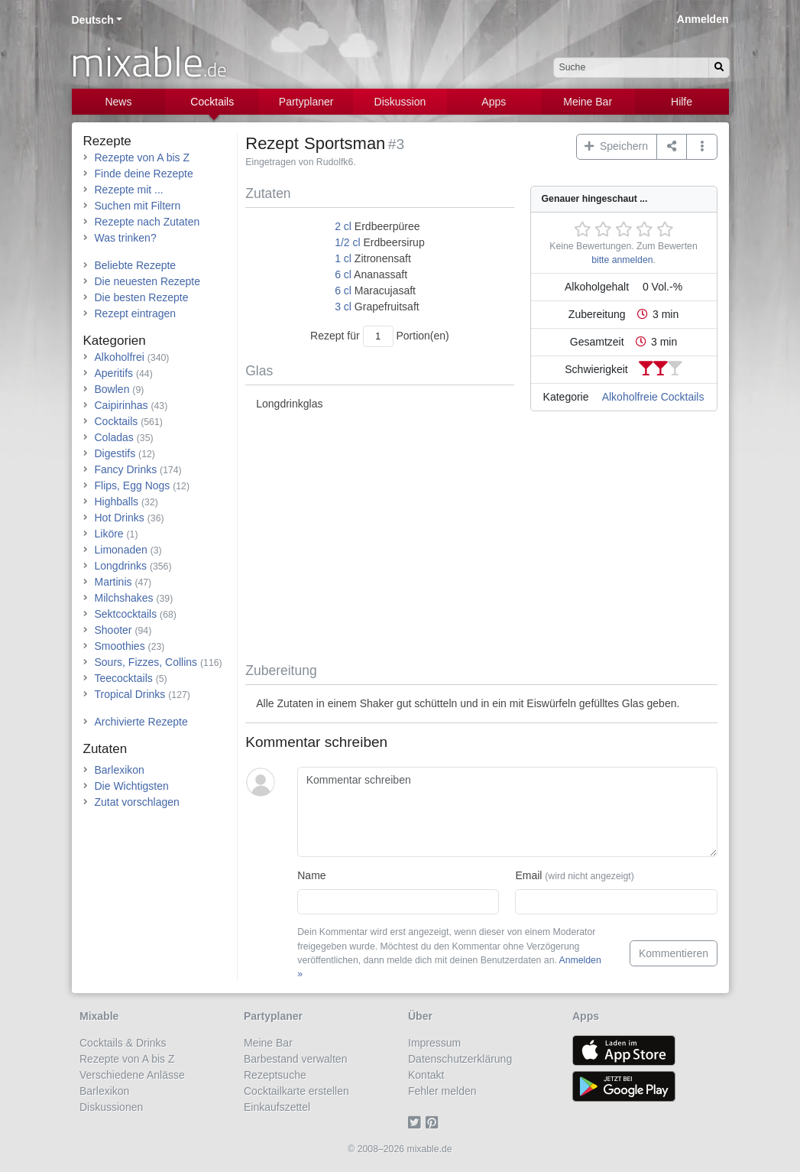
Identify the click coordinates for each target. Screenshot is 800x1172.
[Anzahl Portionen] (378, 336)
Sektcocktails (126, 614)
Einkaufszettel (277, 1107)
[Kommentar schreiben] (507, 812)
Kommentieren (673, 953)
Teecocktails (124, 678)
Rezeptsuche (275, 1075)
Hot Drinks (119, 517)
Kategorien (114, 340)
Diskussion (400, 102)
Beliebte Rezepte (136, 265)
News (118, 102)
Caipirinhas (121, 405)
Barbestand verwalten (295, 1059)
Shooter (113, 630)
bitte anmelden (622, 260)
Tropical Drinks (130, 694)
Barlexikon (119, 770)
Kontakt (426, 1075)
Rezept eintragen (136, 313)
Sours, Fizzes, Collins (146, 662)
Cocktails (212, 102)
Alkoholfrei (119, 357)
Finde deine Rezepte (144, 173)
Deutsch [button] (93, 20)
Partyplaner (306, 102)
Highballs (117, 501)
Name (311, 875)
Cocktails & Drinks (123, 1043)
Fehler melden (442, 1091)
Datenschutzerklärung (460, 1059)
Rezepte (107, 141)
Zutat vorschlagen (137, 802)
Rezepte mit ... (129, 189)
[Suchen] (719, 67)
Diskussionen (111, 1107)
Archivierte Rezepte (141, 722)
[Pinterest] (434, 1123)
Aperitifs (114, 373)
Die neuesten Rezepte (148, 281)
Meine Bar (587, 102)
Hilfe (681, 102)
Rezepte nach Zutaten (147, 222)
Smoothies (120, 646)
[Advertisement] (481, 540)
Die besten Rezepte (142, 297)
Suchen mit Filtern (138, 206)
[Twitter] (417, 1123)
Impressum (434, 1043)
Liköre (109, 534)
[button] (701, 147)
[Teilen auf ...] (672, 147)
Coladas (114, 437)
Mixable (98, 1016)
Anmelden (703, 19)
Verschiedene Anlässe (132, 1075)
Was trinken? (126, 238)
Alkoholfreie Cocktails (653, 397)
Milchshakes (124, 598)
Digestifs (115, 453)
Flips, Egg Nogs (132, 485)
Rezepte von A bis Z (142, 157)
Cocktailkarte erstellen (296, 1091)
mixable (148, 61)
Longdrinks (121, 566)
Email (574, 875)
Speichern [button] (616, 146)
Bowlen (112, 389)
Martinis (113, 582)
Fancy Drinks (126, 469)
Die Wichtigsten (132, 786)
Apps (493, 102)
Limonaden (121, 550)
